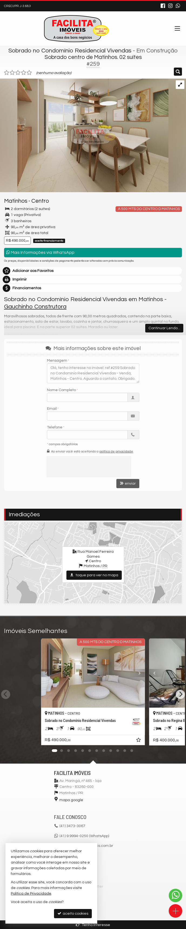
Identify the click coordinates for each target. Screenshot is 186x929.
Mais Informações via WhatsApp (40, 252)
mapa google (71, 800)
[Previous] (43, 673)
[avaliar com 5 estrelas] (29, 72)
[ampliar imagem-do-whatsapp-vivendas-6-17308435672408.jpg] (84, 135)
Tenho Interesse (93, 925)
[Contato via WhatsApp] (175, 895)
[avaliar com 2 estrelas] (12, 72)
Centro (40, 201)
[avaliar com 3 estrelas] (18, 72)
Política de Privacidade (31, 893)
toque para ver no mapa (94, 575)
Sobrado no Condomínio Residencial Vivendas (69, 51)
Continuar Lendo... (164, 328)
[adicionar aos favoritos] (139, 741)
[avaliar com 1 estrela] (6, 72)
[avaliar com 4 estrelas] (23, 72)
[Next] (142, 673)
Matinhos (15, 201)
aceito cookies (73, 913)
